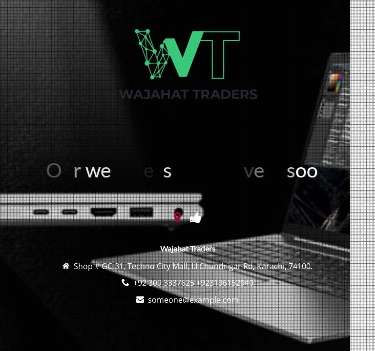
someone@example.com (193, 299)
